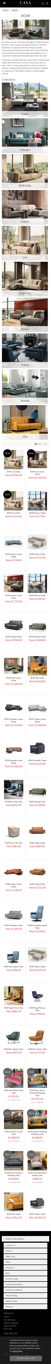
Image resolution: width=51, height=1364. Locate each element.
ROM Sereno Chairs (37, 513)
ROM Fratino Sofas (37, 554)
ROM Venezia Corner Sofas (13, 761)
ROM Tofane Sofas (14, 636)
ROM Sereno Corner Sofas (13, 596)
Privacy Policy (11, 1295)
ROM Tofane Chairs (37, 1214)
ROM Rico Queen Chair (13, 1049)
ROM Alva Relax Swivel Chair (37, 926)
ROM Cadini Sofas (37, 884)
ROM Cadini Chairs (37, 843)
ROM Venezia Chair (37, 801)
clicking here (17, 1351)
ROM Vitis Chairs (14, 1214)
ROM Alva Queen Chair (13, 966)
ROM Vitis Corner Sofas (13, 679)
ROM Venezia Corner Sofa (13, 1132)
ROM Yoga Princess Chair (37, 1009)
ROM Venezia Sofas (37, 636)
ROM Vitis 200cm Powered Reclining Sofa (37, 1093)
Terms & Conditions (14, 1290)
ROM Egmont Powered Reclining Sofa (37, 1132)
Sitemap (9, 1306)
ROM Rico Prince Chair (37, 1049)
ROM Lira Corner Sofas (37, 473)
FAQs (7, 1262)
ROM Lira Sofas (13, 513)
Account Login (11, 1278)
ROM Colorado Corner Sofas (13, 720)
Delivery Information (14, 1284)
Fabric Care (10, 1256)
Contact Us (10, 1245)
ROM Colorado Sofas (14, 925)
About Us (9, 1267)
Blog (7, 1273)
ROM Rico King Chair (13, 801)
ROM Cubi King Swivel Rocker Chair (37, 1174)
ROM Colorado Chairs (37, 760)
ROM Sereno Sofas (37, 595)
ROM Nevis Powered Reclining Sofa (13, 1174)
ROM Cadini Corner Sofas (14, 885)
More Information (14, 1238)
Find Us (8, 1250)
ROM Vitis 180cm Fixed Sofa (13, 1091)
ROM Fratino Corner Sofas (13, 555)
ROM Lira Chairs (13, 471)
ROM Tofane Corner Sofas (37, 720)
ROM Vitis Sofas (37, 678)
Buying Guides (11, 1301)
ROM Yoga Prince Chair (13, 1008)
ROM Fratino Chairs (37, 966)
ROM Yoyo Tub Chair (13, 843)
